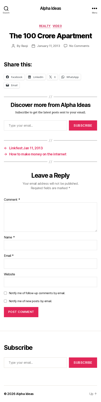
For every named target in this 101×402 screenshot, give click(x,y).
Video (57, 26)
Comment (12, 199)
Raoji (24, 46)
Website (9, 274)
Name (9, 237)
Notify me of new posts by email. (30, 301)
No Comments (79, 46)
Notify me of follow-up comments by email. (37, 293)
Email (9, 256)
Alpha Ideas (50, 8)
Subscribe (83, 125)
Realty (45, 26)
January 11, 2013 (48, 46)
